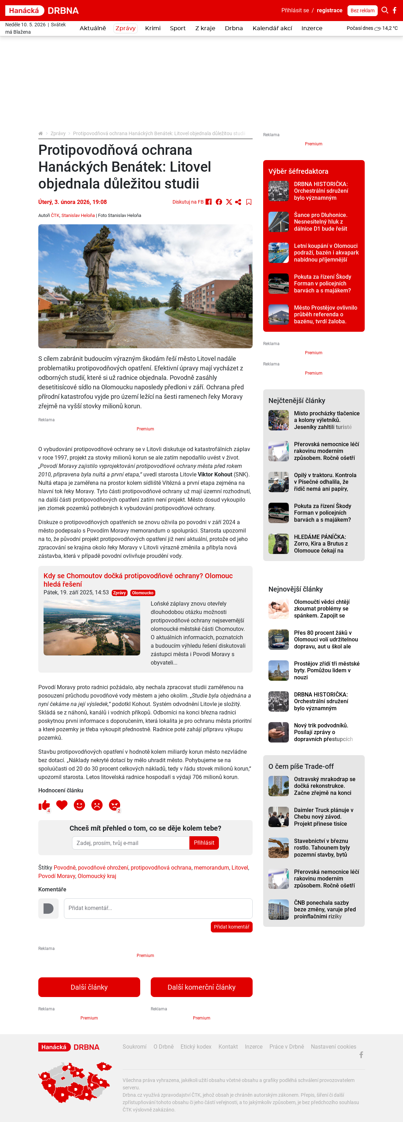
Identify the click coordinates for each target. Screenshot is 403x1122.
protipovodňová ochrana (161, 867)
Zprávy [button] (126, 28)
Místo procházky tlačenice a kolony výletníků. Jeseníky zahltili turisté (327, 420)
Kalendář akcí (272, 28)
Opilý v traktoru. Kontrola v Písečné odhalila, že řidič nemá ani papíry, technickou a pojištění (325, 485)
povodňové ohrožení (103, 867)
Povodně (65, 867)
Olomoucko (143, 592)
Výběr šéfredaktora (298, 171)
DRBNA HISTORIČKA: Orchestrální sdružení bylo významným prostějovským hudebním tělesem (326, 197)
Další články (89, 987)
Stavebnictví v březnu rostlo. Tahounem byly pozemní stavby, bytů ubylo (322, 851)
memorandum (211, 867)
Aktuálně (93, 28)
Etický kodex (196, 1046)
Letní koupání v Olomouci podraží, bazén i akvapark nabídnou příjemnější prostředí (326, 256)
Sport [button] (178, 28)
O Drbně (164, 1046)
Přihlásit (204, 842)
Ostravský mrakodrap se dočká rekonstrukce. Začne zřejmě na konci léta (325, 789)
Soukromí (135, 1046)
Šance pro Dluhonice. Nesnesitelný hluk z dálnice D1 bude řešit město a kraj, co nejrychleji (320, 228)
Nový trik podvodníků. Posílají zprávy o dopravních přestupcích (323, 732)
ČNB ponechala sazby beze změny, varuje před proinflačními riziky (325, 909)
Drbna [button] (234, 28)
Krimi (153, 28)
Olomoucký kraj (97, 876)
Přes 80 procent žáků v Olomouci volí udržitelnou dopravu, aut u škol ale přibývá (326, 642)
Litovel (240, 867)
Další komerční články (201, 987)
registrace (330, 10)
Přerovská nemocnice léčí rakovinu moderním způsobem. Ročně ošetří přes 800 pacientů (326, 454)
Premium (145, 429)
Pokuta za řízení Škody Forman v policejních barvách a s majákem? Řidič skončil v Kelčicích (323, 287)
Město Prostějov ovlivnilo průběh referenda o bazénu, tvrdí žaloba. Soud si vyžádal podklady (326, 317)
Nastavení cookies (333, 1046)
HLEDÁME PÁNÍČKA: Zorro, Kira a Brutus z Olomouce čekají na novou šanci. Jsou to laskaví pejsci (321, 550)
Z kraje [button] (205, 28)
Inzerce (312, 28)
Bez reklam (363, 10)
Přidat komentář (231, 927)
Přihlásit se (295, 10)
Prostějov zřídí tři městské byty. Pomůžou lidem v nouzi (327, 670)
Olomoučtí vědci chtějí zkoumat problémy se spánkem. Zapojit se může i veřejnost (322, 612)
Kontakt (228, 1046)
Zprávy (58, 133)
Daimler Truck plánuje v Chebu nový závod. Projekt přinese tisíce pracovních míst (323, 820)
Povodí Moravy (56, 876)
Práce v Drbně (286, 1046)
